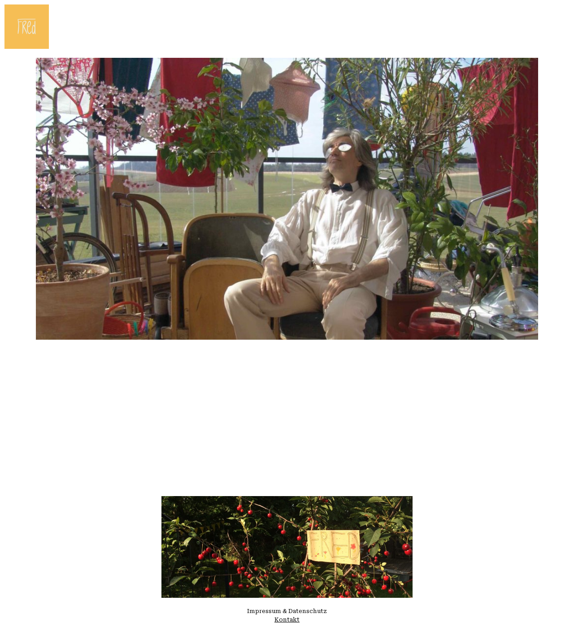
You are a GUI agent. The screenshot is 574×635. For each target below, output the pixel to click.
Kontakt (287, 619)
